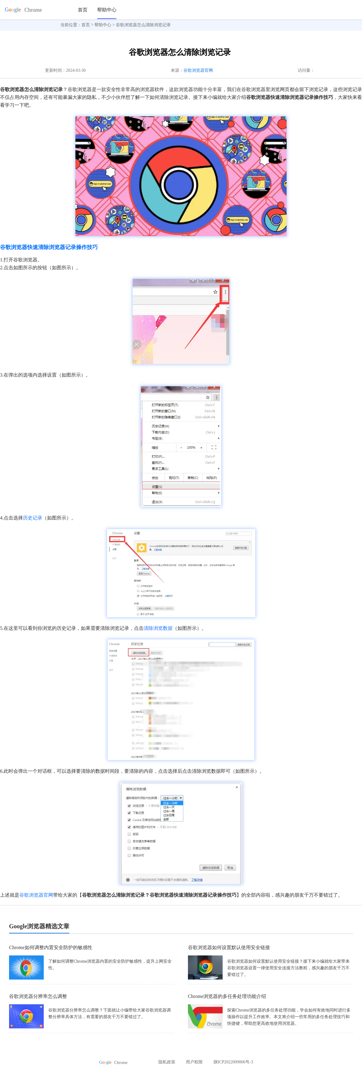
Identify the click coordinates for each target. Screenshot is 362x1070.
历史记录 (32, 517)
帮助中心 (106, 9)
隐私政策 (166, 1062)
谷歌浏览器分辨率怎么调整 (38, 996)
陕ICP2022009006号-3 (233, 1062)
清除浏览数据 (158, 628)
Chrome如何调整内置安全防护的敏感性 (50, 947)
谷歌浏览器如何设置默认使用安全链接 (229, 947)
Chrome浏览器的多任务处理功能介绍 (227, 996)
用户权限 (194, 1062)
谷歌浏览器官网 (198, 70)
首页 (82, 9)
